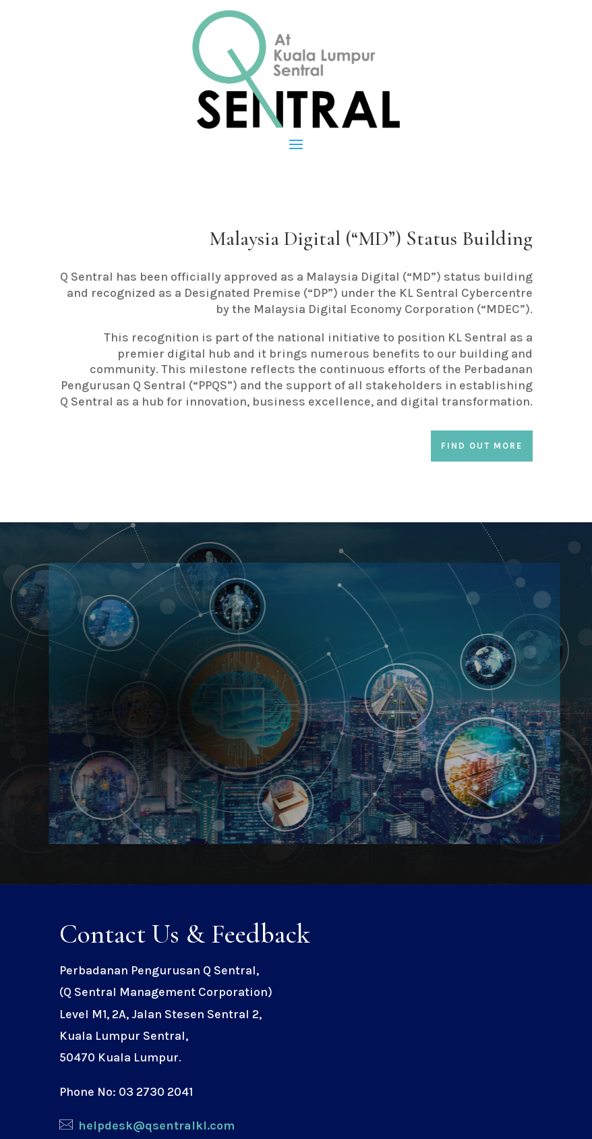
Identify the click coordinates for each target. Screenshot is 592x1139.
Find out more (482, 446)
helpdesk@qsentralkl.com (156, 1125)
